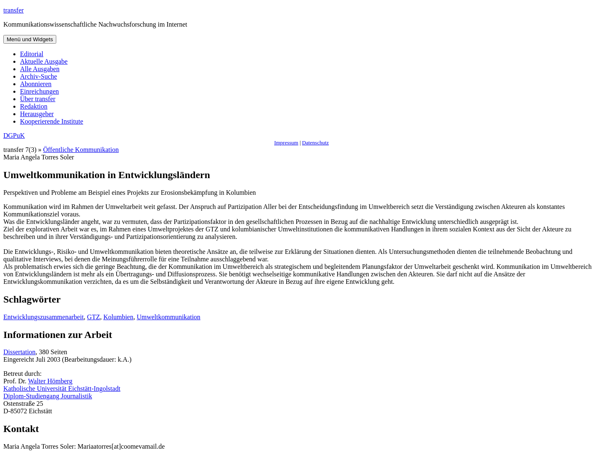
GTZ (93, 316)
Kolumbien (118, 316)
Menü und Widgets (30, 39)
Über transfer (37, 98)
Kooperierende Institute (51, 121)
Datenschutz (315, 142)
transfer (13, 10)
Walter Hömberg (50, 381)
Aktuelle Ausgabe (44, 61)
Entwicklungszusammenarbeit (43, 316)
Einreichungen (39, 91)
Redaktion (34, 106)
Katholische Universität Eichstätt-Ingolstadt (61, 388)
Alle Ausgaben (40, 68)
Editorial (31, 53)
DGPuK (14, 135)
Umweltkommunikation (168, 316)
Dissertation (19, 351)
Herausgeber (37, 113)
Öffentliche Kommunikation (81, 149)
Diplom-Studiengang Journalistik (47, 396)
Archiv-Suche (38, 76)
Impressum (286, 142)
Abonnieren (36, 83)
